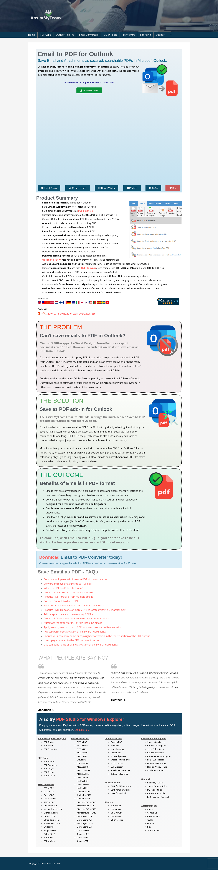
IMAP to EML (82, 788)
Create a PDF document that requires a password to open (76, 618)
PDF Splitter (49, 772)
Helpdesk (115, 745)
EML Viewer (116, 816)
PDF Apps (45, 34)
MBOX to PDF (50, 798)
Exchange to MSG (85, 823)
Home (31, 34)
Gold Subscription (155, 752)
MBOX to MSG (83, 770)
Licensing (145, 34)
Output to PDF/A (51, 259)
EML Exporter (117, 766)
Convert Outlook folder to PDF (61, 601)
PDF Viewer (116, 805)
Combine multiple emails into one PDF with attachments (75, 579)
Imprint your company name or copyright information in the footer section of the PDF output (97, 636)
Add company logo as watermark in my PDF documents (75, 631)
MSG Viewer (116, 812)
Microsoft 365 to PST (86, 805)
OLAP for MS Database (121, 786)
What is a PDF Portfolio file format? (64, 588)
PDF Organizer (50, 765)
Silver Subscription (155, 749)
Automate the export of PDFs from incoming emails (73, 623)
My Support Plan (154, 789)
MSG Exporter (117, 763)
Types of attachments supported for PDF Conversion (74, 605)
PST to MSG (82, 745)
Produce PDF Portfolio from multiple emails (68, 596)
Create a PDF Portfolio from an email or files (69, 592)
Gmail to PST (83, 834)
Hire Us (150, 823)
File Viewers (128, 34)
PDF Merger (49, 768)
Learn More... (81, 730)
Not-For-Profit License (157, 766)
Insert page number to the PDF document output (72, 640)
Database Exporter (119, 774)
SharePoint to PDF (52, 823)
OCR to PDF (49, 826)
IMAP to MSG (83, 784)
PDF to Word (49, 841)
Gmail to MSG (83, 837)
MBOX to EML (83, 774)
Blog (149, 826)
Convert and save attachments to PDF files (68, 583)
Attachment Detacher (120, 770)
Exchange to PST (84, 819)
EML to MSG (82, 763)
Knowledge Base (118, 756)
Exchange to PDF (51, 812)
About (150, 809)
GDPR (150, 819)
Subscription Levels (156, 742)
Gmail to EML (83, 841)
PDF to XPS (49, 837)
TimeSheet (116, 752)
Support (160, 34)
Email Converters (89, 34)
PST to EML (82, 749)
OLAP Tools (110, 34)
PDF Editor (48, 745)
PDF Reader (49, 761)
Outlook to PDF (50, 805)
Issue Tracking (117, 749)
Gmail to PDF (83, 830)
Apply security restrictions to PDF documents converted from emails (82, 627)
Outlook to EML (84, 798)
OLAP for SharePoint (120, 789)
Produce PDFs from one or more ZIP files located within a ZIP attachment (85, 610)
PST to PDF (48, 788)
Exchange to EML (84, 826)
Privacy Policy (153, 816)
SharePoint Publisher (120, 759)
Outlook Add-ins (65, 34)
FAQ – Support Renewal (158, 797)
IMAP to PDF (49, 802)
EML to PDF (49, 795)
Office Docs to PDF (52, 819)
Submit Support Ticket (157, 786)
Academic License (155, 770)
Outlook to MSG (84, 795)
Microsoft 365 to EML (86, 812)
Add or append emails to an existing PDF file (68, 614)
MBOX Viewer (117, 819)
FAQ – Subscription (155, 759)
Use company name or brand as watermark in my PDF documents (81, 644)
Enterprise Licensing (156, 763)
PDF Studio (49, 742)
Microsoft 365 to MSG (86, 809)
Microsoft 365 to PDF (86, 802)
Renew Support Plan (156, 793)
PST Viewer (116, 809)
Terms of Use (153, 830)
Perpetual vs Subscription (159, 756)
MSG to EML (82, 756)
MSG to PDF (49, 791)
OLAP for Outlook (118, 793)
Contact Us (152, 812)
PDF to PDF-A (49, 775)
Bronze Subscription (156, 745)
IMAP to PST (82, 781)
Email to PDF (116, 742)
